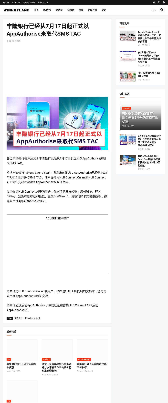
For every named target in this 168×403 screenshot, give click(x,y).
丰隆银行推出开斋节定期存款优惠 (21, 366)
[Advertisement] (57, 70)
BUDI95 (47, 10)
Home (6, 2)
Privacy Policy (29, 2)
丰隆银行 (18, 318)
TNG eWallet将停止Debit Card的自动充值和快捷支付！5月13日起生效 (149, 161)
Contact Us (43, 2)
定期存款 (92, 10)
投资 (81, 10)
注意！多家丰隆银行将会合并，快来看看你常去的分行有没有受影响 (56, 367)
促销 (104, 10)
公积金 (70, 10)
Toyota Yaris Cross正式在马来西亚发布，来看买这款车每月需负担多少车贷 (149, 37)
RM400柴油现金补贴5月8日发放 (149, 74)
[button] (154, 10)
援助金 (59, 10)
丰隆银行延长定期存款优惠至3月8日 (91, 366)
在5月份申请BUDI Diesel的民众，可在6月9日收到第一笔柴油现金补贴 (149, 57)
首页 (36, 10)
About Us (16, 2)
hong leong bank (32, 318)
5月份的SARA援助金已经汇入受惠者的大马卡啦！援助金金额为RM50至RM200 (149, 141)
